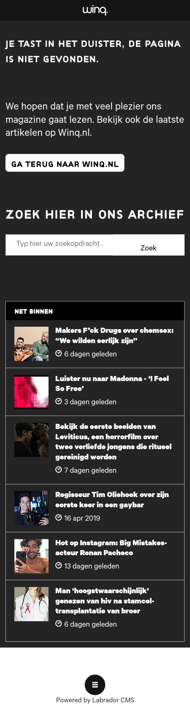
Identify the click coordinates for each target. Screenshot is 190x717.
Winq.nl (74, 134)
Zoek (148, 249)
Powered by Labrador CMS (95, 701)
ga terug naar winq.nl (65, 163)
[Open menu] (95, 685)
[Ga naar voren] (95, 10)
